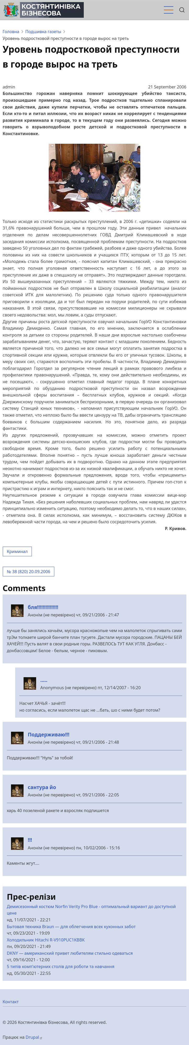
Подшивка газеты (43, 31)
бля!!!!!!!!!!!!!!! (43, 607)
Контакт (11, 1002)
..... (43, 679)
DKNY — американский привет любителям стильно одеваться (70, 953)
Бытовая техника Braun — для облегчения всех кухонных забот (71, 926)
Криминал (17, 551)
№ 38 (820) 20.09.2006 (28, 571)
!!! (30, 839)
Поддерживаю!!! (48, 734)
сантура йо (42, 787)
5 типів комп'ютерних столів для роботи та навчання (60, 966)
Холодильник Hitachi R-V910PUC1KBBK (46, 940)
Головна (11, 31)
